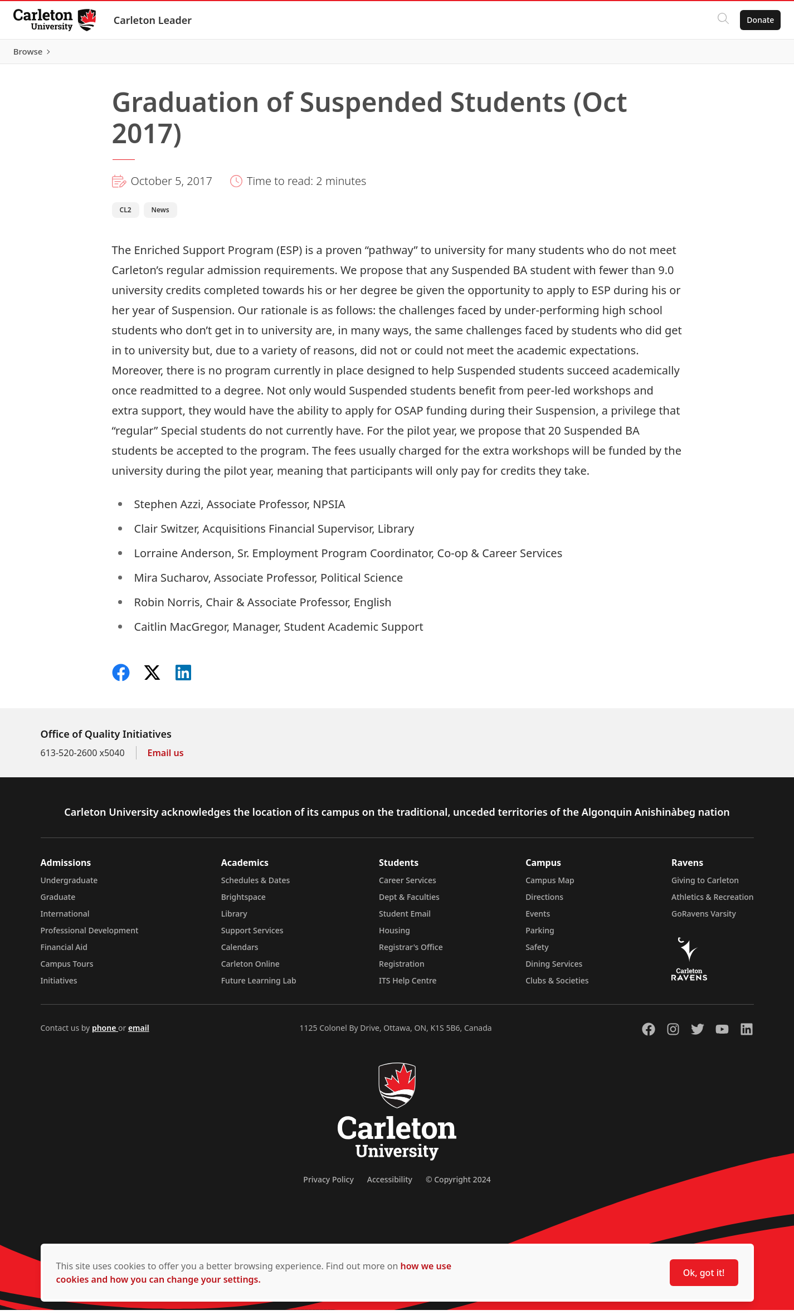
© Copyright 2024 (458, 1184)
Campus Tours (67, 968)
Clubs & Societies (556, 985)
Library (234, 918)
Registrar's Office (411, 952)
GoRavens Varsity (703, 918)
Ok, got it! (704, 1273)
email (138, 1032)
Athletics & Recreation (712, 902)
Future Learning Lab (258, 985)
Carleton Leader (157, 20)
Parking (539, 935)
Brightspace (243, 902)
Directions (544, 902)
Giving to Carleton (705, 885)
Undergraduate (69, 885)
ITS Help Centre (408, 985)
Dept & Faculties (409, 902)
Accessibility (389, 1184)
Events (537, 918)
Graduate (58, 902)
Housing (394, 935)
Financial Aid (64, 952)
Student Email (405, 918)
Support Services (252, 935)
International (65, 918)
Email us (166, 758)
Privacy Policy (328, 1184)
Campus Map (549, 885)
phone (105, 1032)
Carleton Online (250, 968)
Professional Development (90, 935)
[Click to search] (718, 20)
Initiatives (59, 985)
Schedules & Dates (255, 885)
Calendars (240, 952)
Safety (537, 952)
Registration (402, 968)
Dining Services (553, 968)
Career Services (407, 885)
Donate (755, 19)
